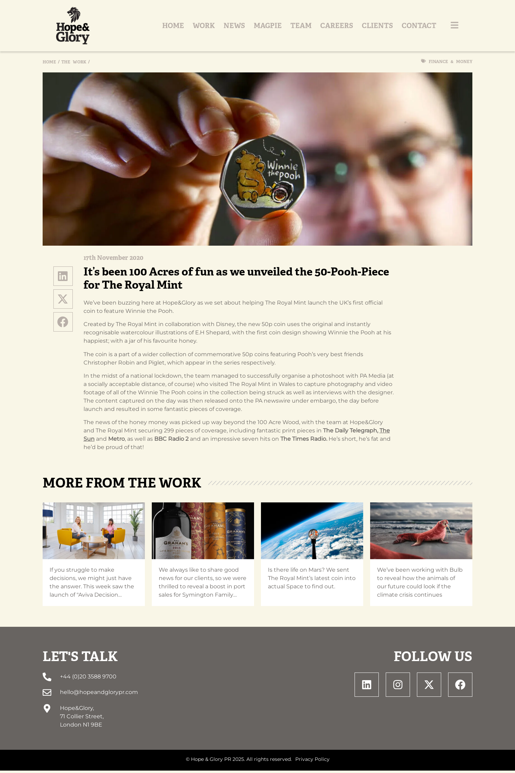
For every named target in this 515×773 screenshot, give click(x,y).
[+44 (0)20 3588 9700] (47, 679)
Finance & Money (450, 64)
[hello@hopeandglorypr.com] (47, 695)
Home (187, 27)
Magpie (281, 27)
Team (314, 27)
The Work (73, 64)
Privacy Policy (312, 761)
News (248, 27)
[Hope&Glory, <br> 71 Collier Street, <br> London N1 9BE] (47, 710)
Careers (350, 27)
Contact (432, 27)
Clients (391, 27)
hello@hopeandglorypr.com (99, 695)
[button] (63, 278)
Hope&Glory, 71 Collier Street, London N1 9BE (82, 718)
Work (217, 27)
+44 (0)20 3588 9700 (88, 679)
